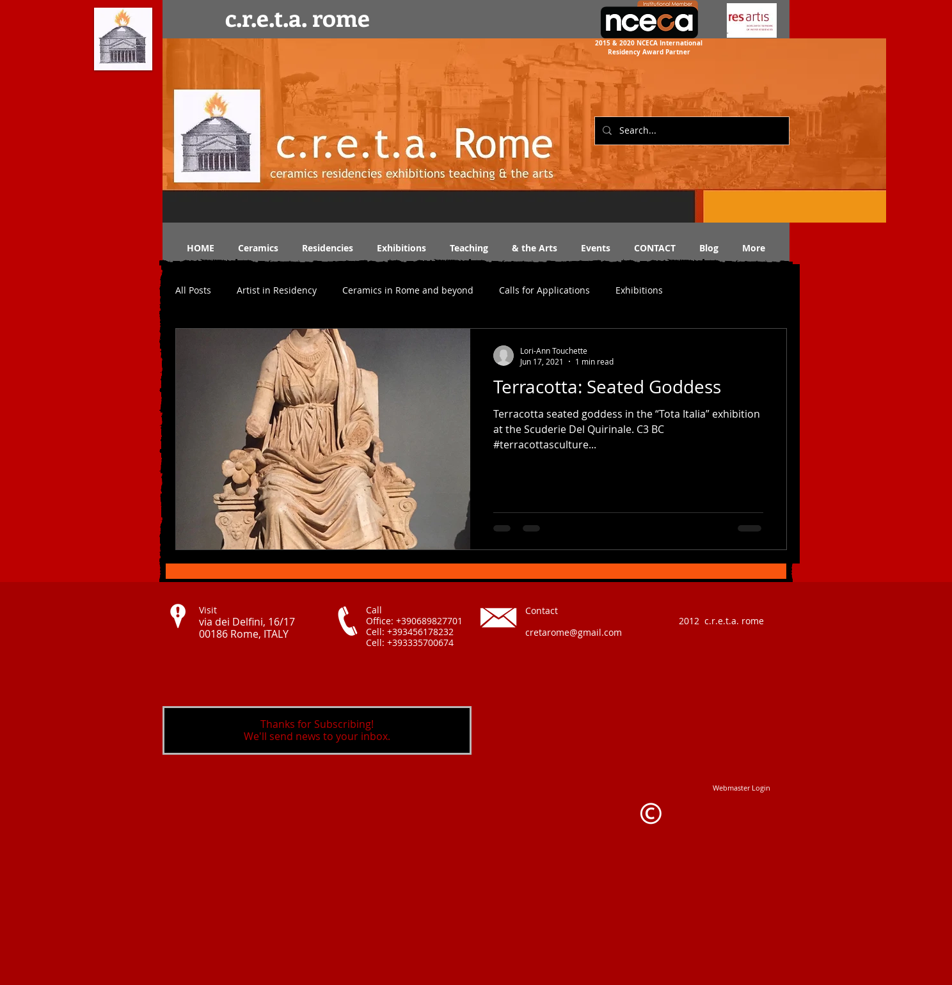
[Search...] (690, 131)
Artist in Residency (277, 290)
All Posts (193, 290)
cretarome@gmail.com (573, 632)
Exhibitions (639, 290)
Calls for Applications (544, 290)
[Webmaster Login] (741, 787)
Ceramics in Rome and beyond (407, 290)
